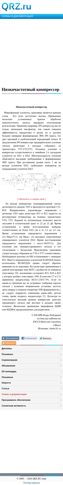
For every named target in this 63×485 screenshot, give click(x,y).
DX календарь (9, 371)
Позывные (7, 354)
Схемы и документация (14, 394)
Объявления (8, 365)
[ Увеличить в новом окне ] (31, 199)
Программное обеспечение (16, 400)
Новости (6, 382)
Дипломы (7, 348)
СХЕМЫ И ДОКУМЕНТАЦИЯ (17, 16)
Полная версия (31, 482)
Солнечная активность (14, 405)
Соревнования (9, 360)
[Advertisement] (31, 52)
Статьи (5, 388)
